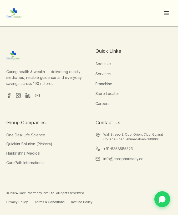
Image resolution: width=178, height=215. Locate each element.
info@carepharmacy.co (123, 158)
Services (103, 73)
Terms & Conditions (49, 202)
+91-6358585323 (118, 148)
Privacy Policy (17, 202)
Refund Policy (82, 202)
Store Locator (107, 93)
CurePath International (25, 162)
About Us (103, 63)
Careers (102, 103)
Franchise (103, 84)
